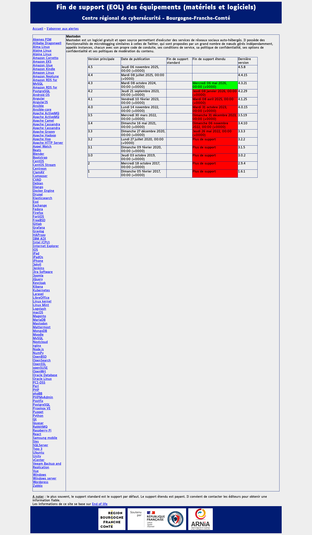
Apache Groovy (44, 131)
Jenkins (38, 268)
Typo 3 (37, 449)
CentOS (38, 161)
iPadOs (38, 257)
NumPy (38, 353)
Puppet (38, 412)
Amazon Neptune (46, 76)
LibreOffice (41, 297)
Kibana (38, 286)
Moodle (38, 334)
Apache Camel (43, 120)
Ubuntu (38, 452)
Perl (36, 386)
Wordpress (40, 482)
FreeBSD (39, 220)
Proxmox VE (41, 408)
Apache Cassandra (46, 124)
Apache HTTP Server (48, 142)
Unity (37, 456)
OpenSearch (42, 360)
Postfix (38, 401)
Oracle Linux (42, 379)
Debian (38, 183)
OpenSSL (39, 364)
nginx (37, 345)
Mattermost (41, 327)
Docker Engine (43, 190)
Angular (39, 98)
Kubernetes (41, 290)
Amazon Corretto (45, 58)
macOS (38, 312)
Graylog (38, 231)
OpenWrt (39, 371)
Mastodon (40, 323)
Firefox (38, 213)
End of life (99, 504)
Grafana (39, 227)
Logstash (39, 308)
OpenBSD (40, 356)
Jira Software (43, 272)
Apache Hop (42, 139)
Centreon (40, 168)
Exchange (40, 205)
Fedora (38, 209)
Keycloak (39, 283)
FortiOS (38, 216)
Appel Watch (42, 146)
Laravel (38, 294)
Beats (37, 150)
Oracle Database (45, 375)
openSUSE (40, 367)
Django (38, 187)
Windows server (44, 478)
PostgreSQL (41, 404)
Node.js (38, 349)
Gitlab (37, 224)
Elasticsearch (42, 198)
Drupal (38, 194)
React (37, 434)
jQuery (38, 279)
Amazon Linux (43, 72)
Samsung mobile (45, 438)
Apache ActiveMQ (46, 113)
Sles (36, 441)
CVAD (37, 179)
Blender (38, 154)
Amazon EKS (42, 61)
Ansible (38, 106)
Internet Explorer (46, 246)
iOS (35, 249)
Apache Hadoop (44, 135)
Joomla (38, 275)
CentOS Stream (44, 165)
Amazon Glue (43, 65)
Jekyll (37, 264)
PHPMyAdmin (43, 397)
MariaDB (39, 320)
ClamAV (38, 172)
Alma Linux (41, 47)
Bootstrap (40, 157)
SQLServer (40, 445)
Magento (39, 316)
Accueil (37, 28)
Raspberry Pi (42, 430)
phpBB (37, 393)
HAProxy (39, 235)
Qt (35, 419)
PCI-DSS (39, 382)
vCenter (38, 460)
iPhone (38, 261)
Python (38, 415)
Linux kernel (42, 301)
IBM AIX (39, 238)
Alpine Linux (42, 50)
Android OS (41, 95)
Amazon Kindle (44, 69)
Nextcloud (40, 342)
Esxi (36, 201)
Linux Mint (41, 305)
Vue (36, 471)
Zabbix (37, 485)
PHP (36, 390)
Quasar (38, 423)
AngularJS (40, 102)
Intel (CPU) (41, 242)
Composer (40, 176)
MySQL (38, 338)
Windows (39, 474)
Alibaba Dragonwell (47, 43)
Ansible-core (42, 109)
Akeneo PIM (42, 39)
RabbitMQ (40, 426)
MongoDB (40, 331)
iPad (36, 253)
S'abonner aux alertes (63, 28)
